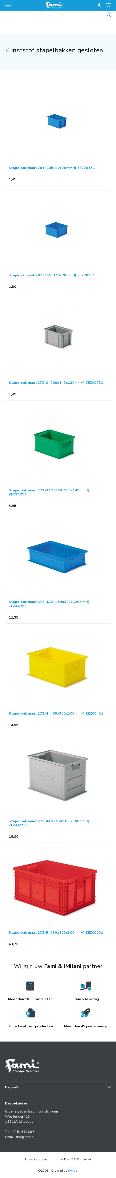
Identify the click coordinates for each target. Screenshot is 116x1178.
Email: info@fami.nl (20, 1137)
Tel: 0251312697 (20, 1131)
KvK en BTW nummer (76, 1159)
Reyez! (73, 1171)
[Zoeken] (109, 15)
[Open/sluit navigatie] (8, 5)
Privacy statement (38, 1159)
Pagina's (12, 1087)
